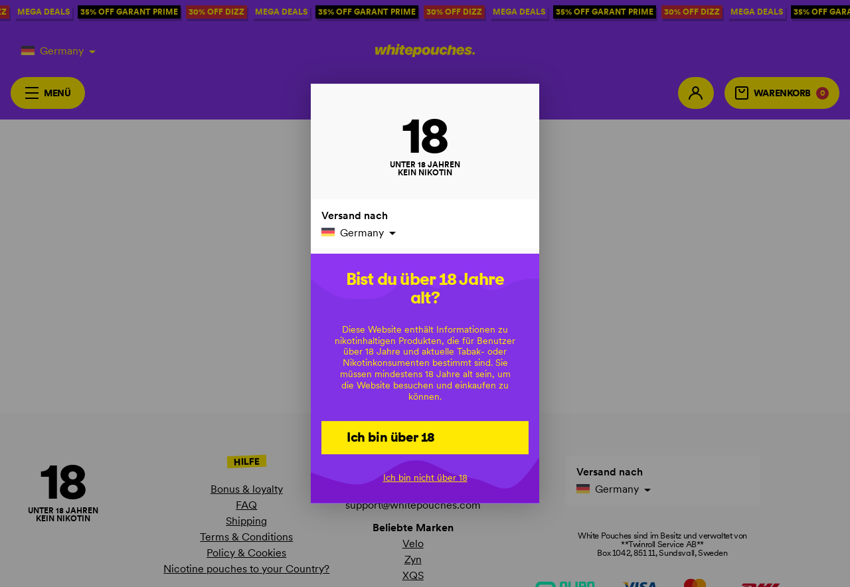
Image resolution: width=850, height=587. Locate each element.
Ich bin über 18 (390, 437)
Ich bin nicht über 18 (425, 477)
